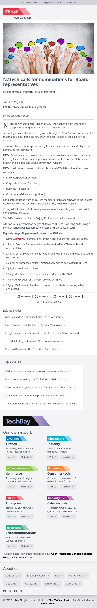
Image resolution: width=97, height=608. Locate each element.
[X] (10, 591)
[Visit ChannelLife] (52, 457)
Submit (17, 238)
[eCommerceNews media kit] (26, 486)
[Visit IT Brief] (11, 516)
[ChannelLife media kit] (68, 457)
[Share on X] (74, 296)
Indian (88, 553)
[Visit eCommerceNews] (11, 486)
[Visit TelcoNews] (11, 546)
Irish (6, 557)
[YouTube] (15, 591)
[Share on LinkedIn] (58, 296)
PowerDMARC (48, 603)
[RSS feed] (21, 591)
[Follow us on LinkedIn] (23, 296)
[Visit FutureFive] (52, 486)
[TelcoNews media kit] (26, 546)
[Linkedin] (4, 591)
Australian (65, 553)
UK (11, 557)
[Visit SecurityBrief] (52, 516)
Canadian (77, 553)
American (21, 557)
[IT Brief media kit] (26, 516)
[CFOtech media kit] (26, 457)
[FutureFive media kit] (68, 486)
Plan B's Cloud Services (60, 600)
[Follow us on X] (41, 296)
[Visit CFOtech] (11, 457)
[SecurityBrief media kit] (68, 516)
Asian (54, 553)
